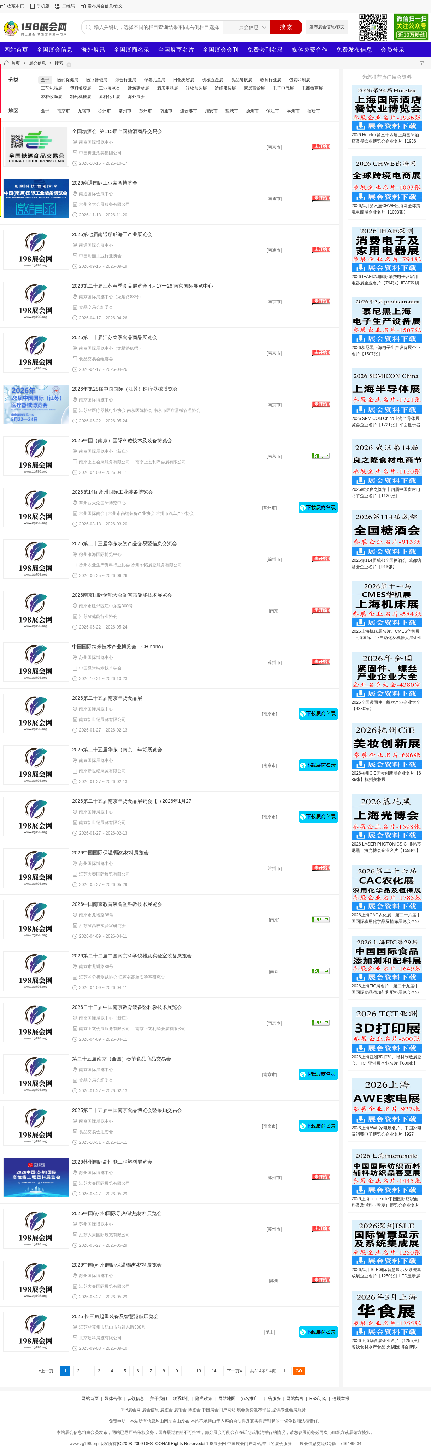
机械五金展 (212, 79)
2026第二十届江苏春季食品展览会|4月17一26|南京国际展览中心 (142, 286)
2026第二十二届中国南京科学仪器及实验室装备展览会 (132, 955)
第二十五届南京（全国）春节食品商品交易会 (121, 1059)
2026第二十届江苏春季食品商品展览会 (114, 337)
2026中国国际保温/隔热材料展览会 (110, 852)
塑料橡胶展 (80, 88)
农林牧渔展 (51, 96)
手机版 (43, 6)
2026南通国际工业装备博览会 (104, 183)
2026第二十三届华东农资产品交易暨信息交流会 (124, 543)
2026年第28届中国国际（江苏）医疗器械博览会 (125, 389)
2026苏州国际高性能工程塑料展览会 (112, 1162)
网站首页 (16, 50)
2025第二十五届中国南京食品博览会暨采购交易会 (127, 1110)
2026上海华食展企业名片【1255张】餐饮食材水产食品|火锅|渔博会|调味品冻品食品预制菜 (386, 1347)
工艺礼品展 (51, 88)
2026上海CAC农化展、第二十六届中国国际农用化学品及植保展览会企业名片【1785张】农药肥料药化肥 (386, 921)
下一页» (234, 1371)
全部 (45, 79)
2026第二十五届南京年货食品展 (107, 698)
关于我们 (158, 1398)
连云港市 (188, 110)
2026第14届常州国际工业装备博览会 (112, 492)
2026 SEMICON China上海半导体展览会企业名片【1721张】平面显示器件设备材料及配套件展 (386, 425)
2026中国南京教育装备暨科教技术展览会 (117, 904)
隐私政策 (203, 1398)
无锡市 (84, 110)
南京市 (63, 110)
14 (214, 1371)
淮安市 (211, 110)
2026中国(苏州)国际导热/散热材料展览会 (117, 1213)
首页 (15, 63)
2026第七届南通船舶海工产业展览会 (112, 234)
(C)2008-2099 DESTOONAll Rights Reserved (159, 1443)
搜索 (59, 63)
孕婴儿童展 (154, 79)
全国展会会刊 (221, 50)
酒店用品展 (167, 88)
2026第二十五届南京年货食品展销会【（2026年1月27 (131, 801)
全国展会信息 (55, 50)
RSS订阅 (318, 1398)
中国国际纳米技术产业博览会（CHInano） (119, 646)
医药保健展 (67, 79)
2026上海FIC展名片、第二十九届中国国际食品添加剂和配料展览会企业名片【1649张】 (385, 992)
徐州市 (104, 110)
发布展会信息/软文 (105, 6)
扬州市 (252, 110)
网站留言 (295, 1398)
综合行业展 (125, 79)
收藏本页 (15, 6)
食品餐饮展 (241, 79)
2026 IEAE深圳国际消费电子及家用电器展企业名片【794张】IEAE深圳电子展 (385, 283)
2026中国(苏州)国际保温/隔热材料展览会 (117, 1265)
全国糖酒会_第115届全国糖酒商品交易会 (117, 131)
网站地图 (226, 1398)
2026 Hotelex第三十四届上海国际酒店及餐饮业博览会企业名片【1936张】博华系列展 (385, 141)
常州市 (125, 110)
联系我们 (181, 1398)
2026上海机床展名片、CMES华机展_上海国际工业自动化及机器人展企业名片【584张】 (387, 638)
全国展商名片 (176, 50)
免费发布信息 (354, 50)
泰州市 (293, 110)
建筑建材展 (138, 88)
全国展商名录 (132, 50)
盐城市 (231, 110)
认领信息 (135, 1398)
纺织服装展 (225, 88)
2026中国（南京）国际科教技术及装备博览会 (122, 440)
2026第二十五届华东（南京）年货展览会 (117, 749)
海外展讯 (93, 50)
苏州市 (145, 110)
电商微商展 (312, 88)
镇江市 (272, 110)
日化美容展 (183, 79)
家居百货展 (254, 88)
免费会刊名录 (265, 50)
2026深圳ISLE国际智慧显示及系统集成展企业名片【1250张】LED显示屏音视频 (386, 1276)
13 (198, 1371)
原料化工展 (109, 96)
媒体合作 (113, 1398)
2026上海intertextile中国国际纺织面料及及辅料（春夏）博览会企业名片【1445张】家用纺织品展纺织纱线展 (386, 1205)
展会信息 (37, 63)
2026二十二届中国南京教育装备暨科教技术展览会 (127, 1007)
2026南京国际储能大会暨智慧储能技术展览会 (122, 595)
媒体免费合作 (310, 50)
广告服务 (272, 1398)
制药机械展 (80, 96)
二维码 (68, 6)
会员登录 (393, 50)
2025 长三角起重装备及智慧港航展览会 (115, 1316)
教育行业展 (270, 79)
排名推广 (249, 1398)
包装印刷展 (299, 79)
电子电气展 (283, 88)
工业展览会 (109, 88)
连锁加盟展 (196, 88)
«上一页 (45, 1371)
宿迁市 (313, 110)
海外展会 (136, 96)
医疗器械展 (96, 79)
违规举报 (340, 1398)
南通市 (166, 110)
